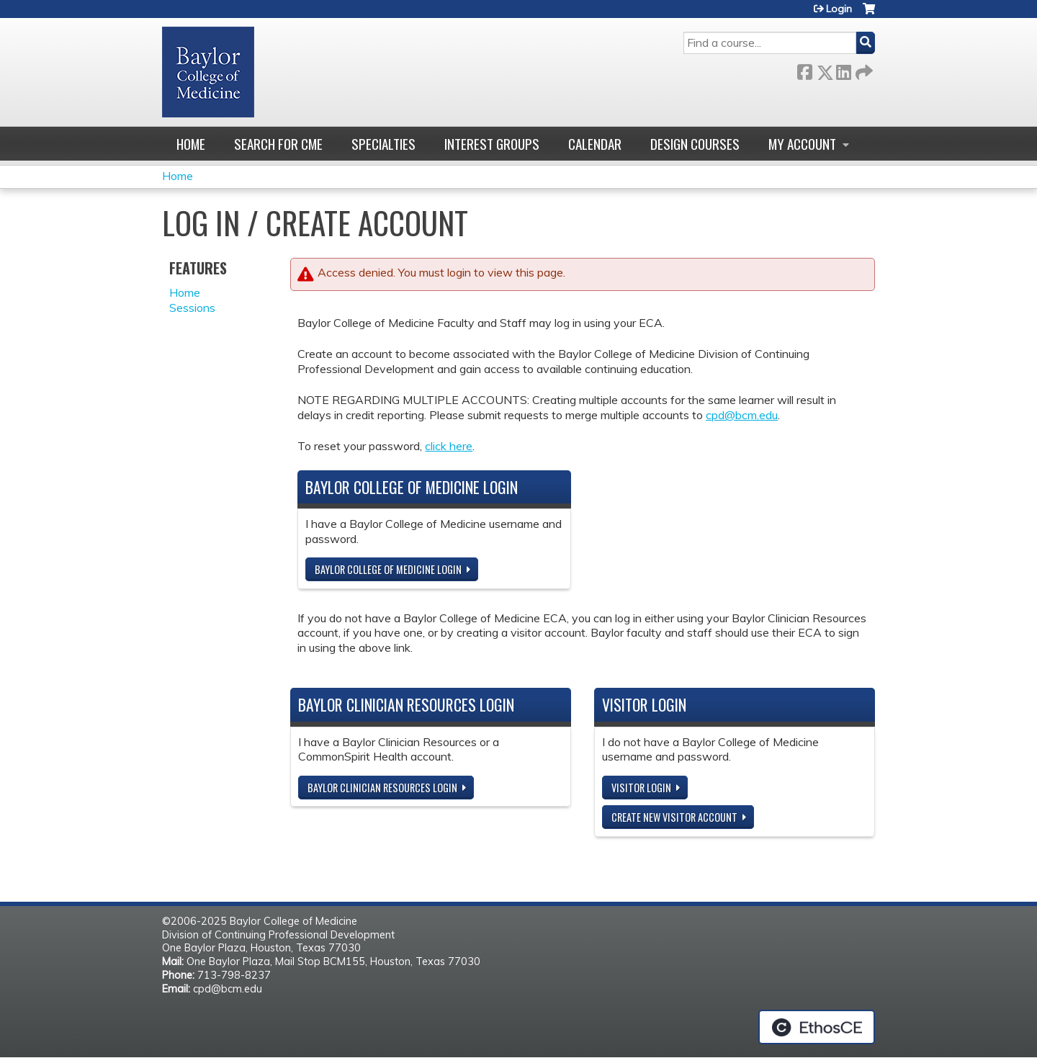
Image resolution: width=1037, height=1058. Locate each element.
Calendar (594, 143)
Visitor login (641, 787)
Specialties (383, 143)
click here (448, 446)
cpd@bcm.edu (742, 415)
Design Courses (695, 143)
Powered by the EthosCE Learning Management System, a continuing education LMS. (816, 1027)
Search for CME (278, 143)
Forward (863, 69)
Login (839, 9)
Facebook (804, 69)
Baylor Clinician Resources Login (382, 787)
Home (190, 143)
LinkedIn (843, 69)
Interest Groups (491, 143)
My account (802, 143)
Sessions (192, 307)
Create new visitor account (674, 817)
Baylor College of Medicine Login (388, 569)
